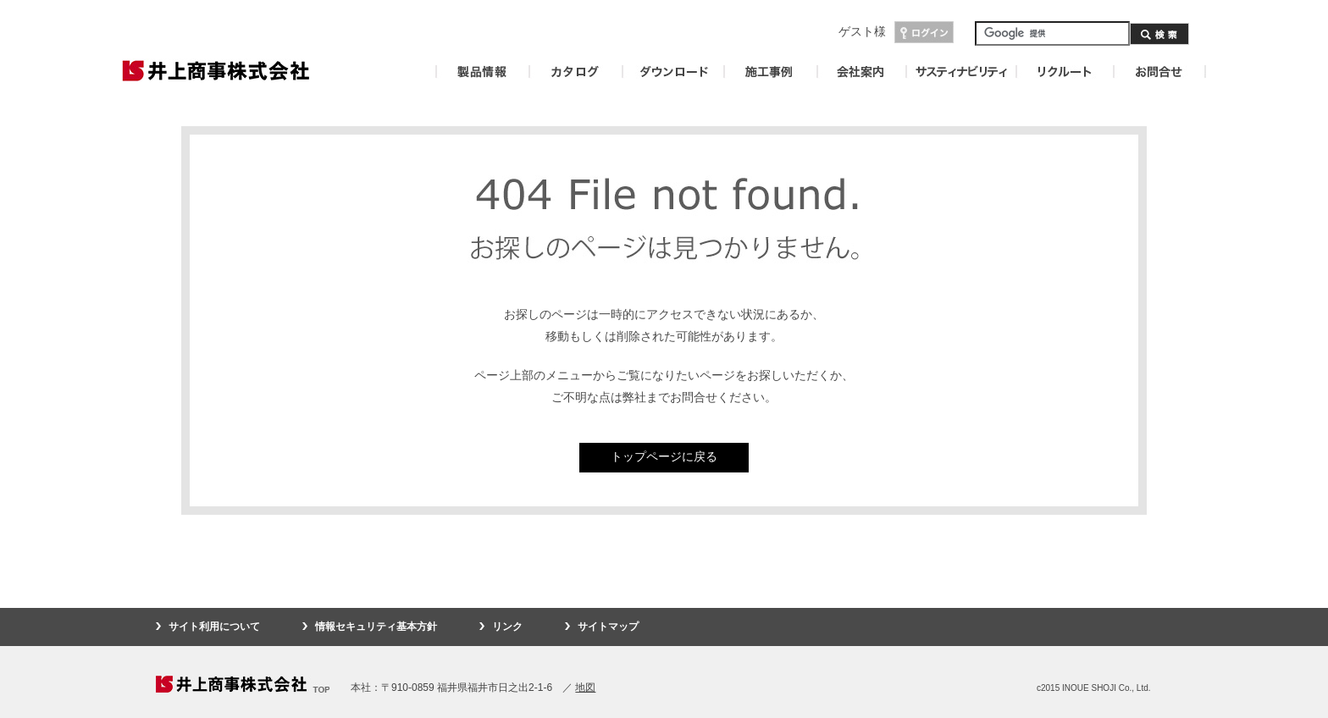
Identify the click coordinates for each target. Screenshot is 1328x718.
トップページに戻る (664, 456)
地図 (585, 687)
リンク (507, 626)
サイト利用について (214, 626)
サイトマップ (608, 626)
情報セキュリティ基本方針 (376, 626)
